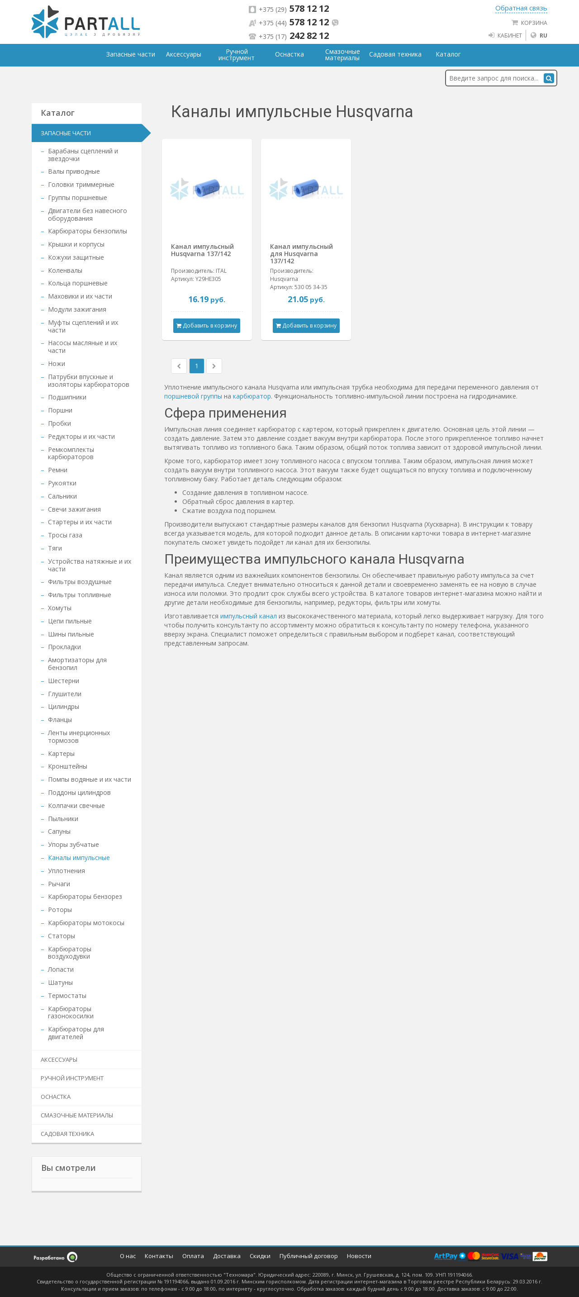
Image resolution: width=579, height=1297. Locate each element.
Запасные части (66, 133)
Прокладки (64, 646)
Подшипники (67, 397)
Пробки (59, 423)
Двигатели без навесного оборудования (87, 214)
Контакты (159, 1256)
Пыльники (63, 818)
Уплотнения (66, 870)
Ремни (57, 470)
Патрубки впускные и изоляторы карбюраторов (88, 380)
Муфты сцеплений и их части (83, 326)
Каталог (448, 54)
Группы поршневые (77, 197)
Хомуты (59, 607)
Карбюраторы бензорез (85, 896)
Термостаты (67, 995)
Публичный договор (309, 1256)
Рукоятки (62, 483)
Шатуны (60, 982)
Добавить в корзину (206, 325)
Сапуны (59, 831)
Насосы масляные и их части (82, 346)
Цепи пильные (70, 621)
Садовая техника (67, 1134)
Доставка (227, 1256)
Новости (359, 1256)
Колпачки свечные (76, 805)
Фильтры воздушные (80, 581)
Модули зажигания (77, 309)
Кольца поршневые (78, 283)
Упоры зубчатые (73, 844)
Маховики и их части (80, 296)
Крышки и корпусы (76, 244)
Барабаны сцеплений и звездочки (83, 155)
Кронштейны (67, 766)
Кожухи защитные (76, 257)
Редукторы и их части (81, 436)
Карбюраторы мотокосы (86, 922)
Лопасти (61, 969)
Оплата (193, 1256)
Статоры (61, 935)
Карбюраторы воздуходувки (69, 953)
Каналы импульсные (79, 857)
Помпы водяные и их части (89, 779)
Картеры (61, 753)
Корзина (529, 22)
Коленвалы (65, 270)
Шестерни (63, 680)
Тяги (55, 548)
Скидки (260, 1256)
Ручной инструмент (72, 1078)
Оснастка (56, 1097)
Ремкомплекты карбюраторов (71, 453)
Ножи (56, 363)
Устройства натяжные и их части (89, 565)
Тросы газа (65, 535)
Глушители (64, 693)
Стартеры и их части (80, 522)
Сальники (62, 496)
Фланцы (60, 719)
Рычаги (59, 883)
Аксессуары (59, 1059)
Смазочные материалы (77, 1115)
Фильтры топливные (79, 594)
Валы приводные (74, 171)
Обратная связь (521, 7)
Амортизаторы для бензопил (77, 664)
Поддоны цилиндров (79, 792)
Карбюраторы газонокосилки (71, 1012)
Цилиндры (63, 706)
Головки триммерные (81, 184)
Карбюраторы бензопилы (87, 231)
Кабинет (505, 35)
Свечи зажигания (74, 509)
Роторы (60, 909)
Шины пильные (71, 634)
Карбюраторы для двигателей (76, 1033)
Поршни (60, 410)
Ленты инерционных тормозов (79, 736)
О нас (128, 1256)
